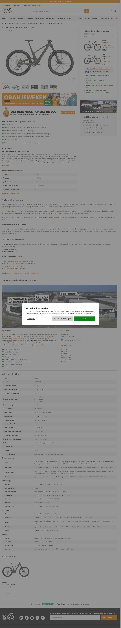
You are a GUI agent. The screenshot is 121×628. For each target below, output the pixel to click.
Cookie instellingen (62, 319)
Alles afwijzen (31, 319)
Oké (84, 319)
